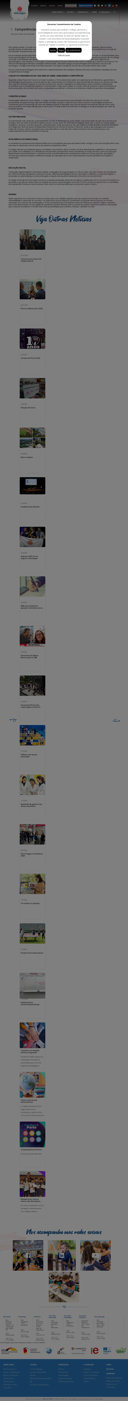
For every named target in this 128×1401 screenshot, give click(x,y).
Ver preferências (73, 50)
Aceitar (53, 50)
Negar (61, 50)
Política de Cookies (64, 55)
